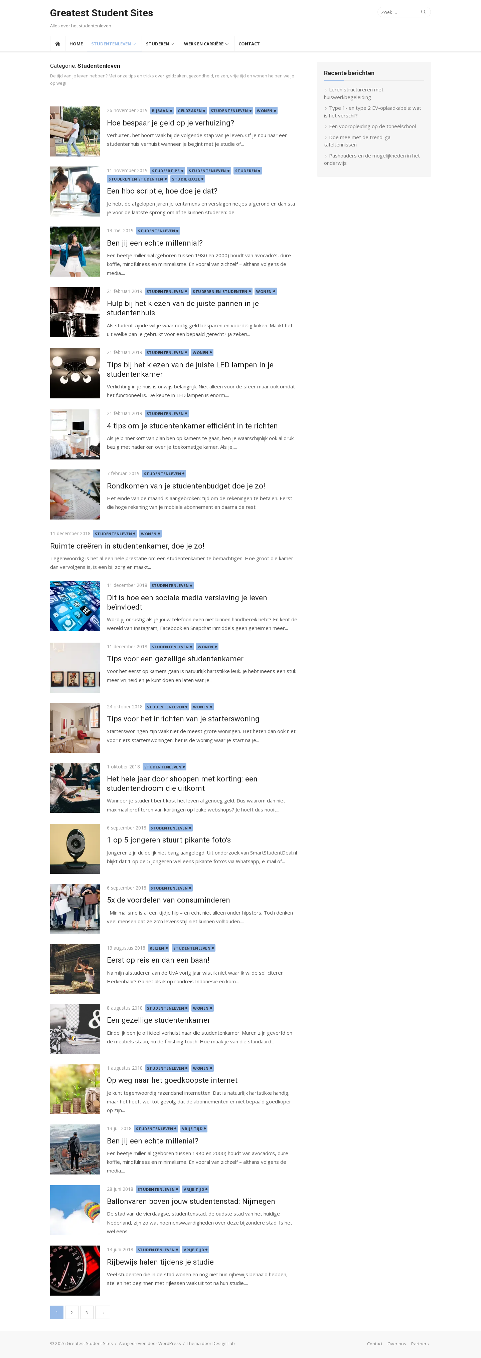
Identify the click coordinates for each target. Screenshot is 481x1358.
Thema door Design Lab (211, 1343)
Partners (420, 1344)
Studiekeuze (186, 179)
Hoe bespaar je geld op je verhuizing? (170, 122)
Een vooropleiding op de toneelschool (372, 126)
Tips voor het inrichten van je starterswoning (183, 718)
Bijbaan (160, 110)
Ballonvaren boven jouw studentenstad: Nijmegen (191, 1201)
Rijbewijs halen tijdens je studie (160, 1262)
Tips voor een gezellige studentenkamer (175, 658)
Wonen (265, 110)
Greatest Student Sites (101, 13)
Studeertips (166, 170)
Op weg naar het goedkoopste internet (172, 1080)
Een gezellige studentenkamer (158, 1020)
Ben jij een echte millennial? (155, 243)
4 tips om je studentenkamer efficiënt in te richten (192, 425)
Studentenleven (111, 44)
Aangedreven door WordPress (150, 1343)
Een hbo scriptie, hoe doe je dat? (162, 191)
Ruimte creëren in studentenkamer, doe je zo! (127, 546)
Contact (249, 44)
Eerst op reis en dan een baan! (158, 960)
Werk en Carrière (203, 44)
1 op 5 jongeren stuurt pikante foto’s (169, 839)
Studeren (157, 44)
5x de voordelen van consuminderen (168, 900)
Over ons (396, 1344)
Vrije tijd (192, 1128)
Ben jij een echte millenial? (152, 1140)
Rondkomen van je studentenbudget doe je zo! (186, 485)
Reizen (157, 948)
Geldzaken (190, 110)
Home (76, 44)
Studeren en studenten (136, 179)
